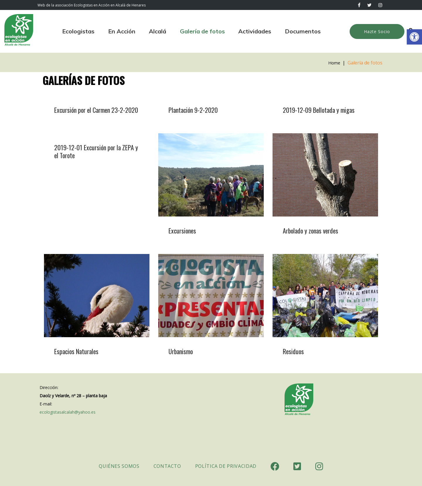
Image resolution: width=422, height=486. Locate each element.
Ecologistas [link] (78, 31)
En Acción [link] (121, 31)
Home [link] (333, 62)
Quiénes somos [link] (119, 466)
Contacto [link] (167, 466)
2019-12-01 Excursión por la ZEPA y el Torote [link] (96, 151)
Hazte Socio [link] (377, 31)
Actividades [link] (254, 31)
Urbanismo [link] (181, 351)
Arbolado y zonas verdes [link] (310, 230)
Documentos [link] (303, 31)
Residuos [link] (293, 351)
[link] (414, 37)
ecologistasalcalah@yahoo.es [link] (68, 412)
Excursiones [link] (182, 230)
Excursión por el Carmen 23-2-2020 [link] (96, 110)
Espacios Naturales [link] (76, 351)
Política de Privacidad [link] (225, 466)
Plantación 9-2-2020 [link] (193, 110)
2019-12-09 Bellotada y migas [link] (319, 110)
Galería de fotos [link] (202, 31)
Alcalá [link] (157, 31)
